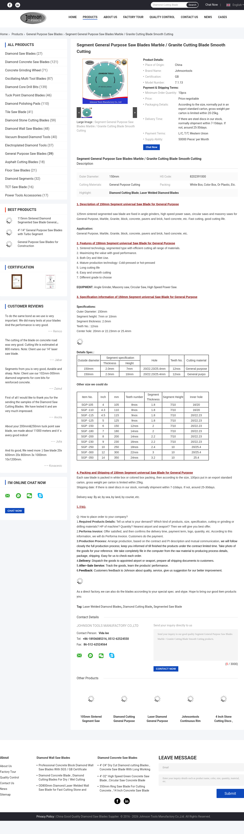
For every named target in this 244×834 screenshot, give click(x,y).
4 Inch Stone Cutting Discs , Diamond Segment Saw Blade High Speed (223, 719)
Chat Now (211, 4)
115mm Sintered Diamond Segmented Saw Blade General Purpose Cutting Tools (37, 222)
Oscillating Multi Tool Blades (25, 79)
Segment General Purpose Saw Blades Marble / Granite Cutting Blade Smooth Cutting (106, 126)
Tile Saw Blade (15, 112)
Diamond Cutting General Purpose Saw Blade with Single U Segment (124, 719)
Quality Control (162, 17)
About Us (110, 17)
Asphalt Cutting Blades (21, 162)
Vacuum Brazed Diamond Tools (27, 137)
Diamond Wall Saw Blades (24, 129)
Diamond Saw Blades (20, 54)
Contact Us (189, 17)
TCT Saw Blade (16, 187)
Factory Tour (133, 17)
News (208, 17)
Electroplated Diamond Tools (26, 145)
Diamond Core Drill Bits (22, 87)
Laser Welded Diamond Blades (102, 606)
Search (192, 4)
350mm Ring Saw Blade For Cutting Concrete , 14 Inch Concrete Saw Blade (124, 788)
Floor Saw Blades (17, 170)
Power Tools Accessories (23, 195)
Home (73, 17)
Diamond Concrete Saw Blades (27, 62)
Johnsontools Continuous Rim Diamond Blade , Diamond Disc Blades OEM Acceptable (190, 719)
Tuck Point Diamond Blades (25, 95)
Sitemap (5, 794)
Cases (222, 17)
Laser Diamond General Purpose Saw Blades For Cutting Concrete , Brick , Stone (157, 719)
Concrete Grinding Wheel (23, 70)
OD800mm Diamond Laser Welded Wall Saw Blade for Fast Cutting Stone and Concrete (64, 788)
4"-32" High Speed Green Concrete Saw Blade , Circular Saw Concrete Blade (124, 778)
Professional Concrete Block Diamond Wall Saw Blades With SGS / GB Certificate (66, 767)
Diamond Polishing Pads (22, 104)
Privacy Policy (45, 816)
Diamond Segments (19, 179)
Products (90, 17)
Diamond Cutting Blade (137, 606)
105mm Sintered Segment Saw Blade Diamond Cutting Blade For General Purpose (91, 719)
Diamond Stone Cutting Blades (27, 120)
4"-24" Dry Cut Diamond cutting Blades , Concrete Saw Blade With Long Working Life (125, 768)
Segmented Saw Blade (168, 606)
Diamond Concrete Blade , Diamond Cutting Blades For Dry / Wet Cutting (62, 777)
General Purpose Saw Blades (44, 34)
